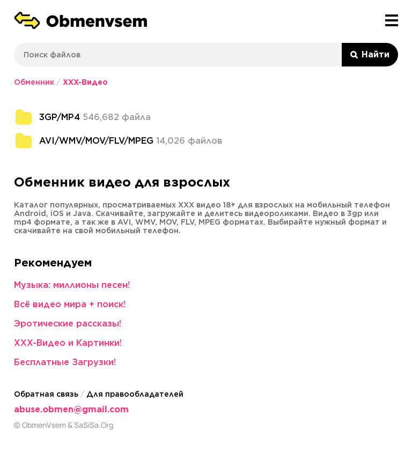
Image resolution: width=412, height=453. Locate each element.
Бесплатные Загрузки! (65, 362)
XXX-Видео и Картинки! (68, 343)
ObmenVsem (44, 425)
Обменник (34, 82)
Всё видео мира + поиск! (70, 304)
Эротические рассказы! (67, 323)
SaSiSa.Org (93, 425)
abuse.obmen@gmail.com (71, 409)
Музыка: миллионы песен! (72, 285)
